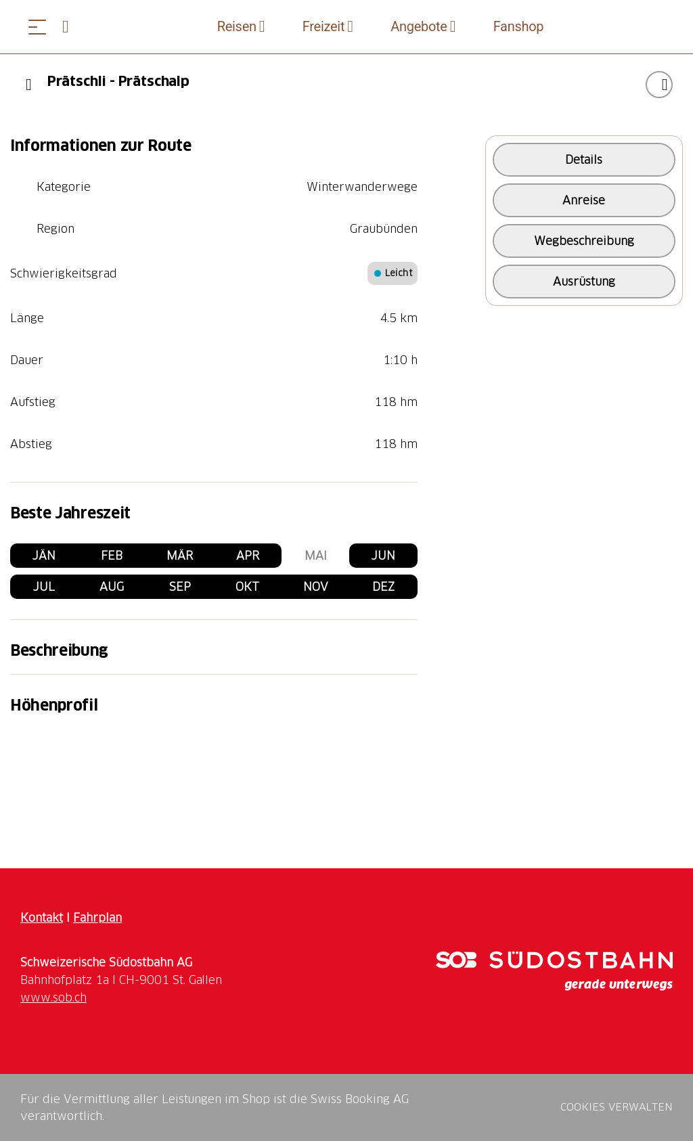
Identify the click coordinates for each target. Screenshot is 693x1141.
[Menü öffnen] (37, 26)
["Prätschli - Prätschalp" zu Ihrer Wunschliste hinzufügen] (659, 84)
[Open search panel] (71, 26)
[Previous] (28, 84)
